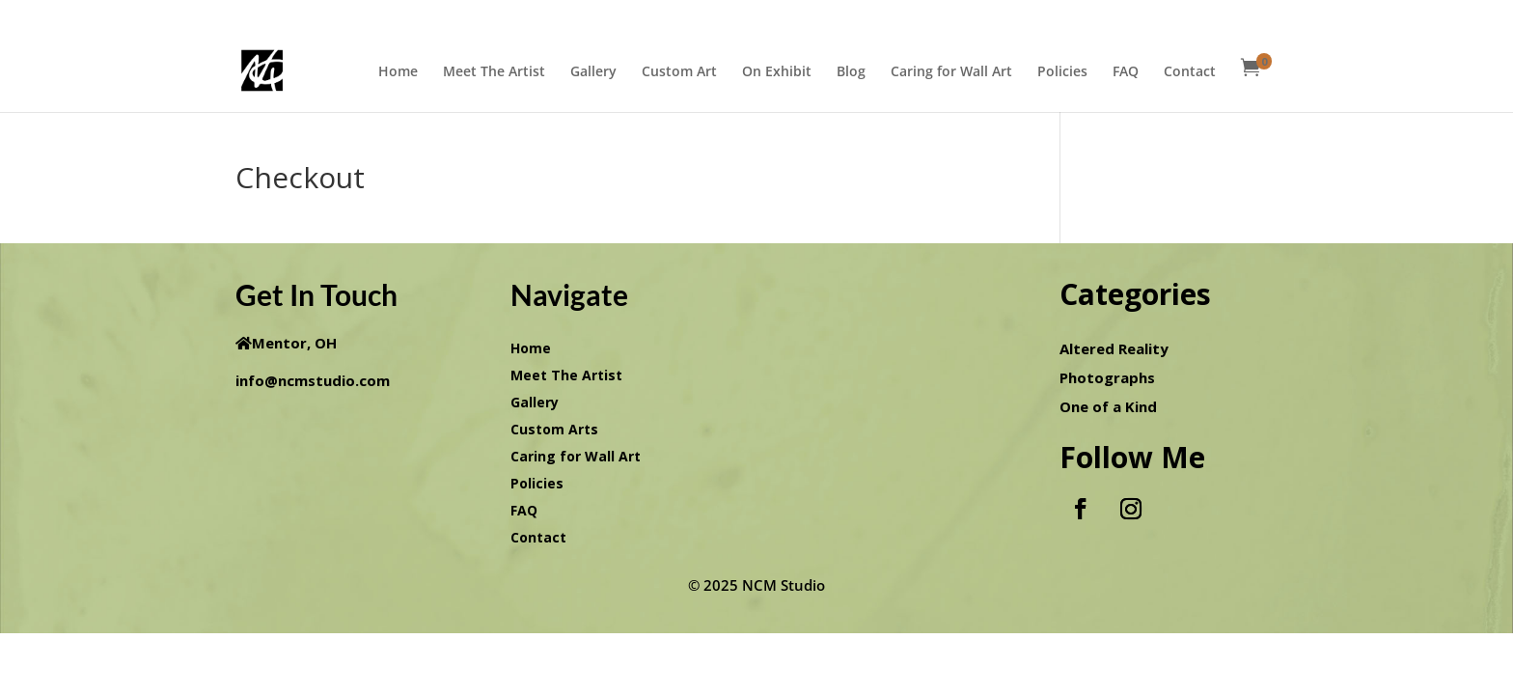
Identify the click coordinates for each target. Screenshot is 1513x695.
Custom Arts (554, 429)
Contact (1190, 72)
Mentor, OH (294, 342)
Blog (851, 72)
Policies (1062, 72)
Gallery (593, 72)
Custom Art (679, 72)
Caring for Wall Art (951, 72)
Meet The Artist (494, 72)
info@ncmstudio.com (312, 380)
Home (398, 72)
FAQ (1126, 72)
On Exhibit (777, 72)
